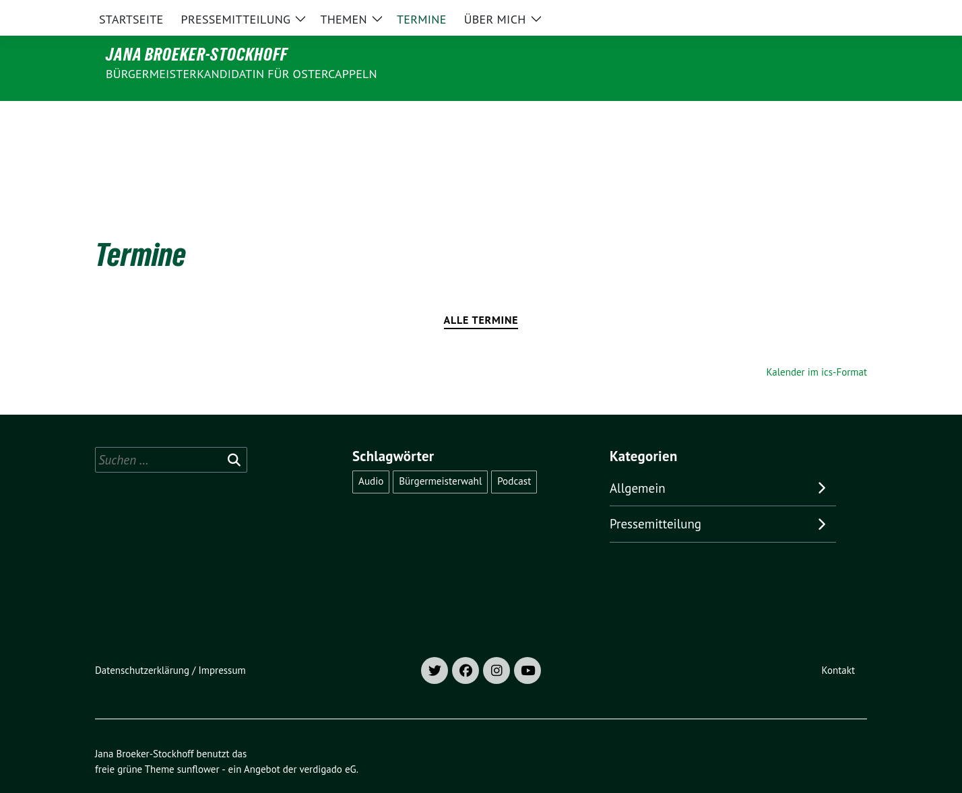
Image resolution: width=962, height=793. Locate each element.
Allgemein (638, 460)
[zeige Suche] (843, 13)
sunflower (198, 740)
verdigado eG (327, 740)
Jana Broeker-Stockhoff (197, 54)
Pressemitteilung (655, 495)
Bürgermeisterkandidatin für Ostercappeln (241, 73)
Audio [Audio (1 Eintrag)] (370, 452)
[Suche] (824, 13)
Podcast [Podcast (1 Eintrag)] (514, 452)
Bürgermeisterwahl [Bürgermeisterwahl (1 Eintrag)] (440, 452)
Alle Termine (481, 291)
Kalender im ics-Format (817, 343)
